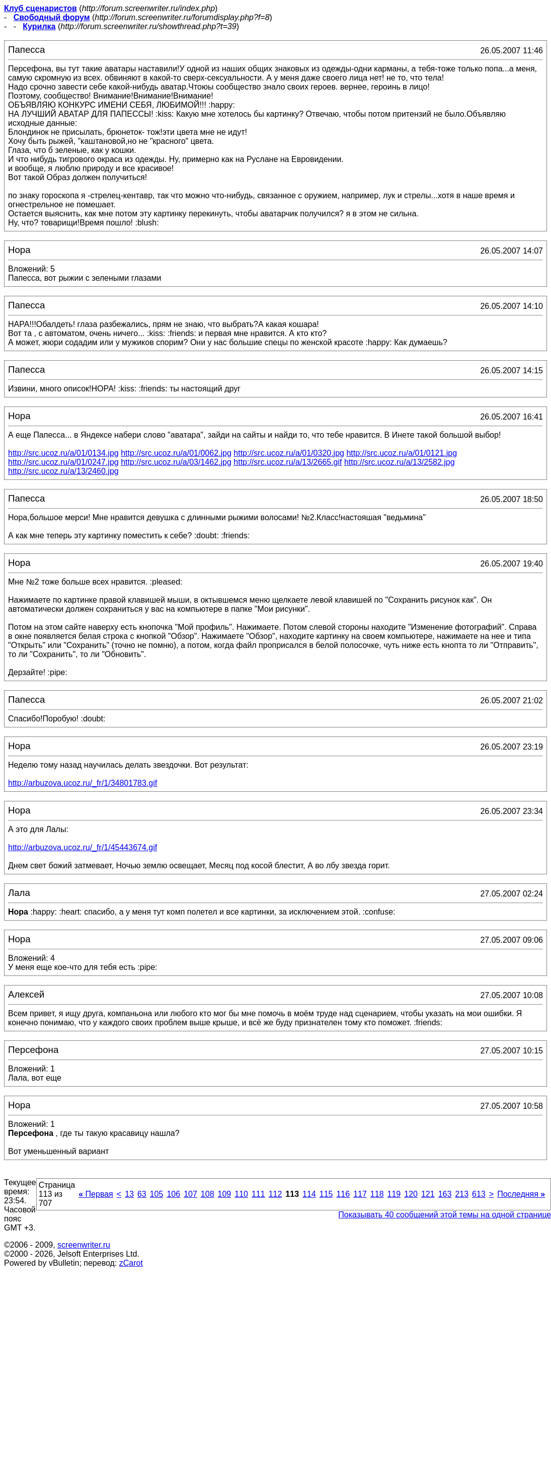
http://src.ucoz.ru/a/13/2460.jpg (63, 471)
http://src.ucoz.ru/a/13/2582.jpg (399, 462)
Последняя (521, 1194)
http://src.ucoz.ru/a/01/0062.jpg (176, 453)
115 (326, 1194)
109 (224, 1194)
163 (445, 1194)
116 (343, 1194)
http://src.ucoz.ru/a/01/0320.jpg (288, 453)
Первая (95, 1194)
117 (360, 1194)
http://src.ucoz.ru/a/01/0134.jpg (63, 453)
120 (411, 1194)
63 (141, 1194)
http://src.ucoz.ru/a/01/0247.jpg (63, 462)
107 (190, 1194)
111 (258, 1194)
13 (129, 1194)
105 (157, 1194)
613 (479, 1194)
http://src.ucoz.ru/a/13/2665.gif (287, 462)
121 (428, 1194)
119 (394, 1194)
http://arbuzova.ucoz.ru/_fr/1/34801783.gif (82, 783)
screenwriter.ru (83, 1245)
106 (173, 1194)
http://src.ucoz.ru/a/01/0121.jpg (401, 453)
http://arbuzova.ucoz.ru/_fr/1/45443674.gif (82, 847)
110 (241, 1194)
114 (309, 1194)
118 (377, 1194)
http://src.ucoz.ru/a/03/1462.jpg (176, 462)
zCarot (131, 1263)
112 (275, 1194)
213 (461, 1194)
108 (207, 1194)
